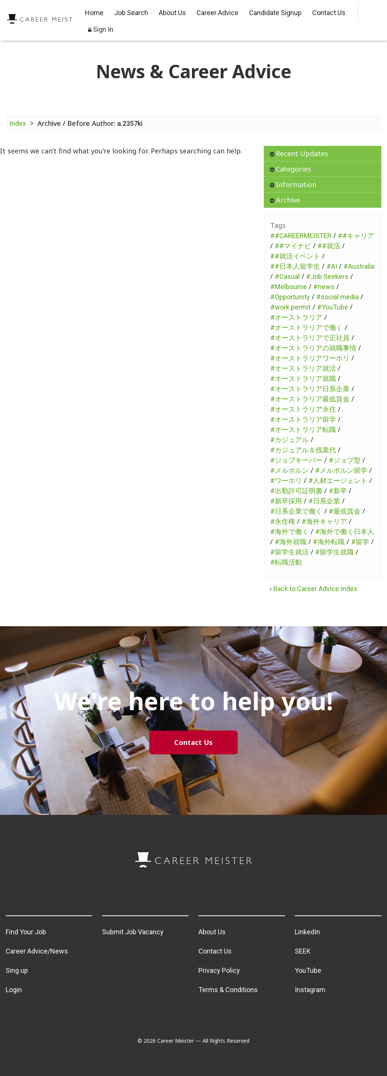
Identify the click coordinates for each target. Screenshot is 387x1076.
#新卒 (338, 491)
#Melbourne (288, 287)
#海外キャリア (324, 521)
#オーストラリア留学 (303, 419)
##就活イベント (295, 256)
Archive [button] (285, 199)
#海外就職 (291, 542)
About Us (172, 13)
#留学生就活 (289, 552)
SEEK (303, 951)
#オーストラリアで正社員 (310, 338)
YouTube (308, 970)
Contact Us (328, 13)
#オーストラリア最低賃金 (310, 399)
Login (14, 990)
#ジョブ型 (345, 460)
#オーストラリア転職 (303, 429)
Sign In (100, 29)
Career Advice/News (37, 951)
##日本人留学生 (295, 266)
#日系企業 (324, 501)
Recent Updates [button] (299, 153)
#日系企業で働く (296, 511)
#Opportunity (290, 297)
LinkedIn (307, 932)
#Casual (287, 276)
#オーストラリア (296, 317)
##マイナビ (293, 246)
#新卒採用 (286, 501)
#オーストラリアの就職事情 (313, 348)
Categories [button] (290, 168)
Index (17, 123)
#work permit (290, 307)
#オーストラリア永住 (303, 409)
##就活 (328, 246)
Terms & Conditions (228, 990)
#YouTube (332, 307)
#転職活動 (286, 562)
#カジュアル (289, 440)
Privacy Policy (219, 970)
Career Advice (217, 13)
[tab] (322, 153)
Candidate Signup (275, 13)
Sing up (17, 970)
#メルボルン (289, 470)
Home (94, 13)
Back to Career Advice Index (313, 589)
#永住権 (282, 521)
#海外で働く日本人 (344, 532)
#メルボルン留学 (341, 470)
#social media (337, 297)
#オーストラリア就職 (303, 378)
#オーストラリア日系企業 (310, 389)
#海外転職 (329, 542)
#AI (332, 266)
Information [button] (293, 184)
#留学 (360, 542)
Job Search (131, 13)
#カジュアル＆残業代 (303, 450)
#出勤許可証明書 (296, 491)
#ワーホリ (286, 481)
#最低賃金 (345, 511)
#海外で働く (289, 532)
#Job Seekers (327, 276)
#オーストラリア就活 (303, 368)
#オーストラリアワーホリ (310, 358)
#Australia (359, 266)
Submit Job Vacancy (133, 932)
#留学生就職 (334, 552)
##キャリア (356, 236)
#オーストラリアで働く (306, 327)
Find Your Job (26, 932)
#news (323, 287)
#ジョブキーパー (296, 460)
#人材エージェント (337, 481)
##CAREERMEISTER (300, 236)
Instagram (310, 990)
